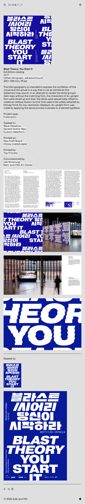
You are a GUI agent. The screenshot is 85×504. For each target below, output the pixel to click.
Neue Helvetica (12, 125)
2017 (6, 74)
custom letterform (14, 131)
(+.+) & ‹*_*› (15, 4)
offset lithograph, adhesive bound (23, 77)
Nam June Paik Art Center (18, 164)
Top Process (10, 152)
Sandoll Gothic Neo (15, 128)
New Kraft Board (13, 140)
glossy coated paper (15, 143)
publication (10, 116)
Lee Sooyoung (12, 161)
